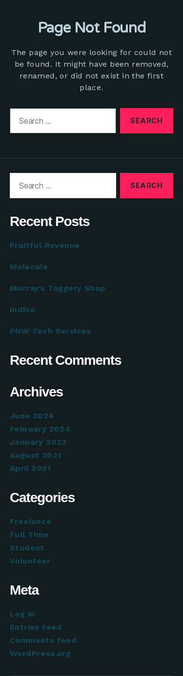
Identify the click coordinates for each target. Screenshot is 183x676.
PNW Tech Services (50, 331)
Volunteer (30, 560)
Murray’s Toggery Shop (57, 288)
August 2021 (35, 455)
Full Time (29, 534)
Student (27, 547)
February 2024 (40, 428)
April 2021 (30, 468)
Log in (22, 614)
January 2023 (38, 442)
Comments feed (43, 640)
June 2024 (32, 415)
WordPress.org (40, 653)
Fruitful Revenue (45, 245)
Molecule (29, 266)
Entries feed (36, 627)
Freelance (31, 521)
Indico (22, 309)
